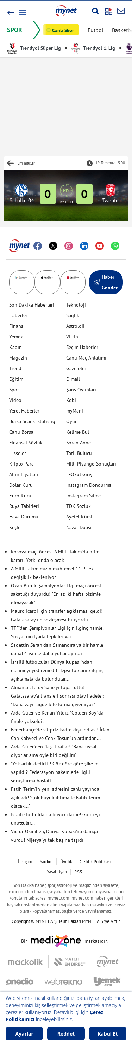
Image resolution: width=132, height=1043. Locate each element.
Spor (14, 389)
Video (15, 400)
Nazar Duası (79, 527)
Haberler (18, 315)
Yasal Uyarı (57, 872)
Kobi (71, 400)
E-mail (73, 379)
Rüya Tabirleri (24, 506)
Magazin (18, 358)
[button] (22, 12)
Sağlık (72, 315)
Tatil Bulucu (79, 453)
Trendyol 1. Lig (93, 48)
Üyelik (66, 862)
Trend (15, 368)
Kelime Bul (77, 432)
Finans (16, 326)
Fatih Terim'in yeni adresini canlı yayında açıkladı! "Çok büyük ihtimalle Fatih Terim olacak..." (55, 797)
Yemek (16, 336)
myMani (74, 411)
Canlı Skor (63, 30)
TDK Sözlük (78, 506)
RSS (78, 872)
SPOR (14, 30)
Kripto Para (21, 464)
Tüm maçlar (25, 163)
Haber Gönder (106, 282)
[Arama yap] (95, 11)
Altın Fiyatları (23, 474)
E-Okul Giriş (79, 474)
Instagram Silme (83, 495)
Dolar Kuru (21, 485)
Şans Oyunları (81, 389)
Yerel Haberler (24, 411)
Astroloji (75, 326)
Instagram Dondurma (89, 485)
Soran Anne (78, 442)
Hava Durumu (23, 517)
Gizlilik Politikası (95, 862)
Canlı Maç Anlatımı (86, 358)
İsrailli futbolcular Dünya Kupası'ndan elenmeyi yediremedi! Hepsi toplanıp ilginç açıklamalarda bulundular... (57, 670)
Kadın (15, 347)
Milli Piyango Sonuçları (91, 464)
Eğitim (16, 379)
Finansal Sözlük (26, 442)
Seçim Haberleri (83, 347)
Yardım (46, 862)
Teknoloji (76, 305)
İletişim (25, 862)
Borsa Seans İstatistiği (33, 421)
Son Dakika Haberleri (31, 305)
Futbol (95, 30)
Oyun (72, 421)
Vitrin (72, 336)
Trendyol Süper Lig (34, 48)
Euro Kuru (20, 495)
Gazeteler (76, 368)
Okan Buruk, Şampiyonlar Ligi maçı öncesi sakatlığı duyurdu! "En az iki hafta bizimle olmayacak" (56, 594)
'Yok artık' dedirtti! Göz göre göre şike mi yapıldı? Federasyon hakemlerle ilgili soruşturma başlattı (55, 772)
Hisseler (17, 453)
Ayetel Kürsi (79, 517)
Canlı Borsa (21, 432)
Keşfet (15, 527)
